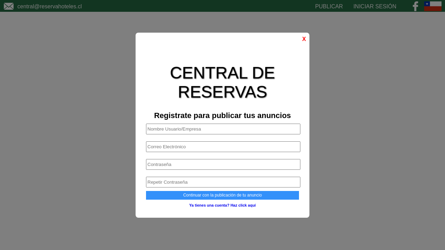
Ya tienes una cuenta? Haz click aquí (222, 205)
